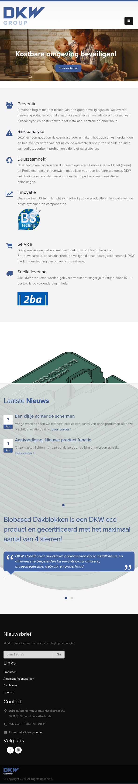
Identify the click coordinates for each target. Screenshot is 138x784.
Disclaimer (10, 685)
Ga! (59, 654)
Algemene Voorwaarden (18, 679)
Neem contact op (68, 68)
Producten (10, 672)
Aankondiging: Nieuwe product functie (53, 440)
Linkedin (18, 750)
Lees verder (61, 429)
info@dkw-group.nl (30, 732)
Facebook (10, 750)
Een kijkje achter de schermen (45, 416)
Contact (8, 692)
